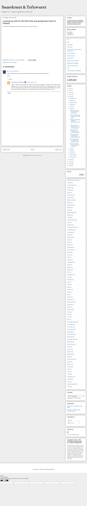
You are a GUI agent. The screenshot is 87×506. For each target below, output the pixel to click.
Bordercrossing (70, 212)
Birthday (69, 207)
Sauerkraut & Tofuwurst (23, 7)
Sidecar (69, 351)
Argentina (69, 197)
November (72, 98)
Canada (69, 217)
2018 (70, 92)
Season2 (69, 349)
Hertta (68, 284)
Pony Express (70, 324)
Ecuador (69, 244)
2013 (70, 163)
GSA (68, 277)
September (72, 102)
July (71, 106)
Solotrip (69, 356)
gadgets (69, 267)
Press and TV (70, 58)
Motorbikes (69, 299)
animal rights (70, 195)
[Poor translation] (6, 480)
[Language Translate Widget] (75, 396)
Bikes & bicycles (71, 55)
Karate (68, 292)
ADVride (69, 190)
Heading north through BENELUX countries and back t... (75, 121)
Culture (69, 235)
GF (8, 71)
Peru (68, 317)
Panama (69, 312)
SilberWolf (69, 354)
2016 (70, 96)
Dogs (68, 239)
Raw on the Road (71, 339)
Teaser (68, 371)
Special (69, 361)
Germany (69, 269)
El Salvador (69, 247)
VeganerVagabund (71, 384)
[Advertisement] (32, 133)
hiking (68, 287)
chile (68, 222)
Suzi (68, 369)
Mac (68, 294)
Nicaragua (69, 304)
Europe (8, 62)
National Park (70, 302)
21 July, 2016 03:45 (14, 71)
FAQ (68, 68)
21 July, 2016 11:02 (31, 82)
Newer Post (6, 149)
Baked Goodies (70, 200)
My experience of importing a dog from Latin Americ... (75, 131)
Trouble (69, 379)
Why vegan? (70, 44)
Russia (68, 346)
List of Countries (71, 53)
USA (68, 381)
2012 (70, 165)
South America (70, 359)
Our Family (69, 47)
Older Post (58, 149)
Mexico (68, 297)
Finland (69, 259)
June (71, 108)
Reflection (69, 341)
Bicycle (68, 202)
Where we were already (72, 65)
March (71, 153)
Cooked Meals (70, 230)
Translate (77, 398)
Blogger (52, 469)
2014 (70, 161)
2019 (70, 90)
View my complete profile (73, 434)
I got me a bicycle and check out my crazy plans (75, 116)
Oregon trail (70, 309)
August (72, 104)
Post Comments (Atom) (35, 155)
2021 (70, 88)
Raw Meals (69, 337)
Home (32, 149)
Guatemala (69, 279)
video (68, 386)
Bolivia (68, 210)
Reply (8, 75)
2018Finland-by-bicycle (72, 180)
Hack (68, 282)
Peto (68, 319)
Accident (69, 182)
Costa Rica (69, 232)
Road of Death (70, 344)
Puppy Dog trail (70, 329)
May (71, 148)
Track (68, 374)
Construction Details (71, 227)
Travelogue (14, 62)
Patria (68, 314)
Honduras (69, 289)
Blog (68, 42)
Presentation (70, 327)
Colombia (69, 225)
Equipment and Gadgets (72, 63)
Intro (68, 39)
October (72, 100)
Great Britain (70, 274)
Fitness (69, 264)
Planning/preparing (71, 322)
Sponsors (69, 364)
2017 (70, 94)
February (72, 155)
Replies (10, 79)
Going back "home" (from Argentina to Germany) (74, 145)
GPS (68, 272)
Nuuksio (69, 307)
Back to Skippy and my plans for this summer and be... (74, 140)
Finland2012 (70, 262)
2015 (70, 159)
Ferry (68, 257)
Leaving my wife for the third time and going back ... (74, 112)
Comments (71, 423)
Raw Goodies (70, 334)
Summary (69, 366)
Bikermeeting (70, 205)
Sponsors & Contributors (73, 60)
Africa (68, 192)
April (71, 150)
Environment (70, 249)
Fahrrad (69, 254)
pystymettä (69, 332)
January (72, 157)
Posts (70, 420)
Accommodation (71, 185)
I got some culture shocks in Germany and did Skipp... (75, 127)
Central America (71, 220)
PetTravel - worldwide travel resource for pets (73, 410)
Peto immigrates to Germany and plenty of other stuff (75, 136)
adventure (69, 187)
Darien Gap (69, 237)
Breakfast (69, 215)
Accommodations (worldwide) (74, 70)
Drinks (68, 242)
